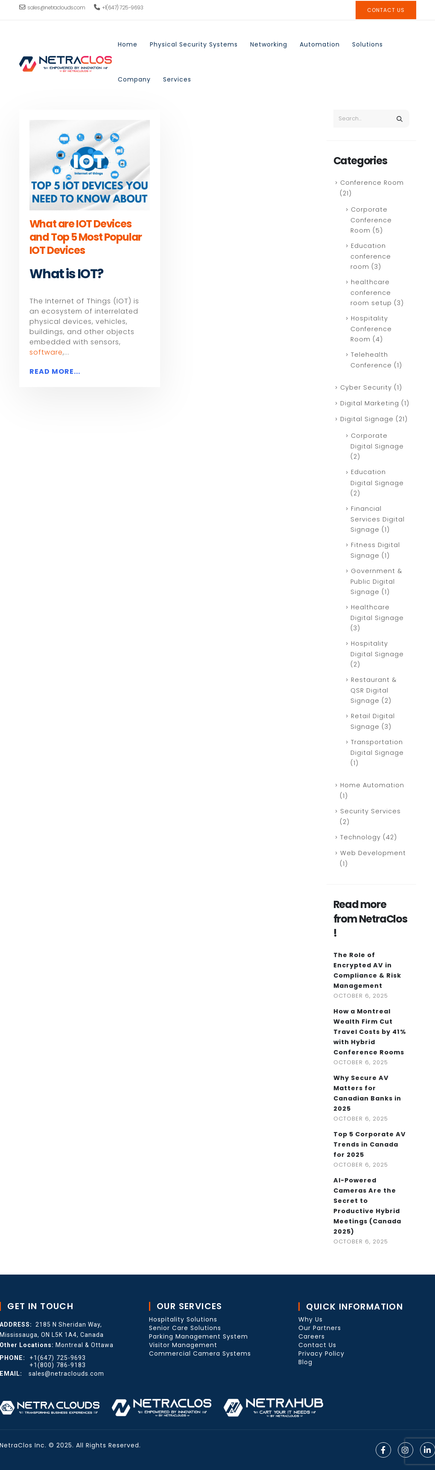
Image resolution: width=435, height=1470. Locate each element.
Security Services (370, 811)
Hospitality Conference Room (371, 328)
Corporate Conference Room (371, 220)
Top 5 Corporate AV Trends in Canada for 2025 (369, 1144)
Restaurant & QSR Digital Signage (373, 690)
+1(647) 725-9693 (118, 7)
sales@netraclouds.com (52, 7)
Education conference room (370, 256)
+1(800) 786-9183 (57, 1365)
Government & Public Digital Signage (376, 581)
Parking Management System (198, 1336)
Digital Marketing (369, 403)
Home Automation (372, 785)
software (46, 352)
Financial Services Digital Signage (377, 519)
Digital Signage (367, 419)
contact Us (386, 10)
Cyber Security (366, 387)
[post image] (89, 165)
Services (177, 79)
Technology (360, 837)
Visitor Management (183, 1345)
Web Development (373, 853)
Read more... (54, 371)
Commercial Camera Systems (200, 1353)
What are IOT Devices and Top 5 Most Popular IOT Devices (85, 237)
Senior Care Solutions (185, 1328)
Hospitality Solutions (183, 1319)
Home (127, 44)
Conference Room (372, 182)
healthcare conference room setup (371, 292)
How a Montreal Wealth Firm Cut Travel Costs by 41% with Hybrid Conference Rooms (369, 1032)
